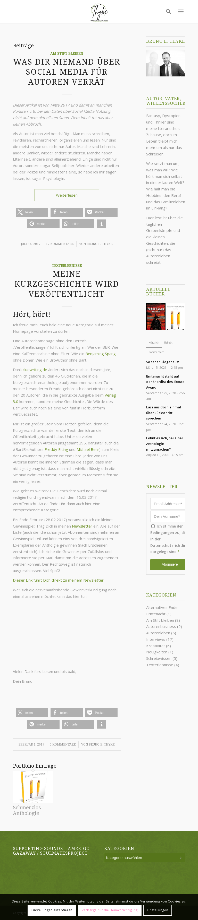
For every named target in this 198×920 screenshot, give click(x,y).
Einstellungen (157, 910)
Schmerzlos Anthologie (27, 810)
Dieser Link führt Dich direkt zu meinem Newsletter (58, 580)
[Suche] (167, 11)
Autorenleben (158, 632)
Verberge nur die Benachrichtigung (110, 910)
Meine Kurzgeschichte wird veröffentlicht (66, 284)
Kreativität (155, 645)
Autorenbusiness (161, 626)
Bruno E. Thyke (100, 244)
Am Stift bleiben (66, 53)
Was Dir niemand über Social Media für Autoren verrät (66, 71)
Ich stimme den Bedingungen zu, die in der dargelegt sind (169, 539)
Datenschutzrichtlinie (169, 545)
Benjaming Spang (100, 353)
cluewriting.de (35, 369)
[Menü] (181, 11)
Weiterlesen (67, 195)
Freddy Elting (56, 449)
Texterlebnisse (67, 266)
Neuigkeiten (156, 651)
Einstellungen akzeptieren (51, 910)
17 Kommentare (60, 244)
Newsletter (82, 526)
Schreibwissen (158, 658)
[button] (32, 212)
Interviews (155, 639)
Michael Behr (88, 449)
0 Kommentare (63, 744)
